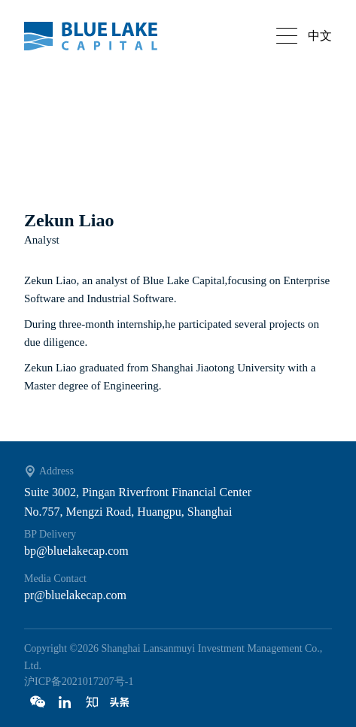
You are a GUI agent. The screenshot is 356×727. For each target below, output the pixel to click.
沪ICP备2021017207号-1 (78, 681)
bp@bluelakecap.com (76, 550)
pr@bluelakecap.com (75, 595)
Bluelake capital (99, 36)
